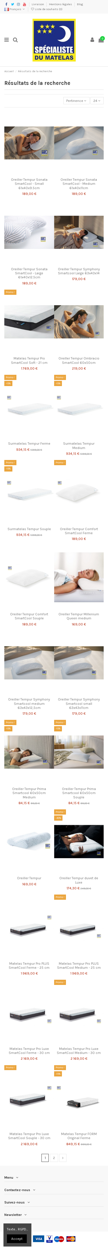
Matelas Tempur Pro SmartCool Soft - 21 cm (29, 360)
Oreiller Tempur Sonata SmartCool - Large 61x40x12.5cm (29, 273)
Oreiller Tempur (29, 878)
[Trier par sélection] (76, 100)
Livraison (38, 4)
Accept (16, 1239)
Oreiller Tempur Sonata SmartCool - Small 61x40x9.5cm (29, 184)
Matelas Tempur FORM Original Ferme (79, 1136)
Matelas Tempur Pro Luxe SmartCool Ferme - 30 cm (29, 1051)
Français (15, 9)
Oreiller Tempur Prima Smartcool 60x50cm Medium (29, 793)
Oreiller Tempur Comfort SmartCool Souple (29, 616)
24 (97, 101)
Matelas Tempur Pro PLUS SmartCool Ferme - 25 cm (29, 966)
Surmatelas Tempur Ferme (29, 443)
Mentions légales (61, 4)
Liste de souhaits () (46, 9)
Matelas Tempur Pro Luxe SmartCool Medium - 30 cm (79, 1051)
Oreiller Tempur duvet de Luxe (78, 880)
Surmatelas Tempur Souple (29, 529)
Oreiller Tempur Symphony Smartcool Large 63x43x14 (79, 271)
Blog (80, 4)
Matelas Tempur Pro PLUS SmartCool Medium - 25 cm (79, 966)
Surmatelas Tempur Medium (78, 445)
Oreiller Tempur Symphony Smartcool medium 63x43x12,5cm (29, 703)
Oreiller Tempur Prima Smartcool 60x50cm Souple (79, 793)
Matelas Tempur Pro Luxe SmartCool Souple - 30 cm (29, 1136)
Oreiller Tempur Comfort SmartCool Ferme (79, 531)
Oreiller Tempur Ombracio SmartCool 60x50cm (78, 360)
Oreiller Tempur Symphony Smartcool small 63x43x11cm (79, 703)
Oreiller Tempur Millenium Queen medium (78, 616)
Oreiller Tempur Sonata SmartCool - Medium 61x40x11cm (78, 184)
